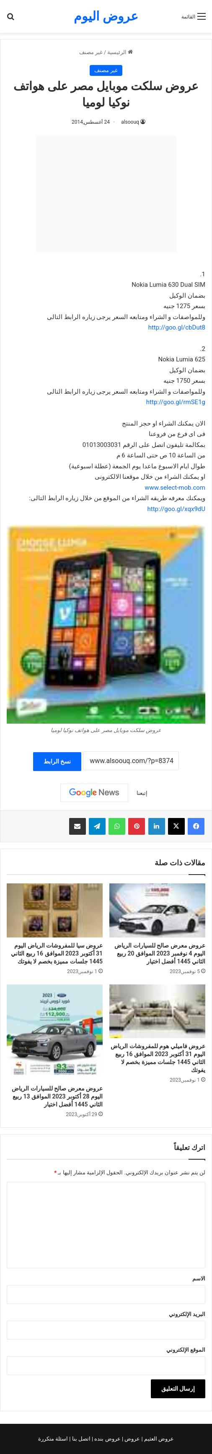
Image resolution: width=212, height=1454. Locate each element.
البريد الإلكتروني (187, 1314)
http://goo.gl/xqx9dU (176, 509)
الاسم (198, 1278)
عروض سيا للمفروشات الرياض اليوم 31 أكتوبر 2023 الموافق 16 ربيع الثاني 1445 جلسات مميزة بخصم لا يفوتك (57, 953)
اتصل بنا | (80, 1439)
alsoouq (130, 122)
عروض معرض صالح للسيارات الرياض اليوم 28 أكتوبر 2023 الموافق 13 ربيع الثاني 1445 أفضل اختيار (57, 1096)
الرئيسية (120, 52)
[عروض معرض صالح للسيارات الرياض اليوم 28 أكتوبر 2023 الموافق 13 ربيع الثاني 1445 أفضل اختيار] (55, 1032)
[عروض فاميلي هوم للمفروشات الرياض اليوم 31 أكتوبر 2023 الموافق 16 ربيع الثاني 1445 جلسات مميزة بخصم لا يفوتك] (157, 1011)
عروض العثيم (158, 1439)
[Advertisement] (106, 194)
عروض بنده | (107, 1439)
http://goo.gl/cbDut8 (176, 327)
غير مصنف (91, 52)
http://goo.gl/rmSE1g (175, 402)
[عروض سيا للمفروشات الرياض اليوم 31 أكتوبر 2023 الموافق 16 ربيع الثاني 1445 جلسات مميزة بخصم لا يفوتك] (55, 910)
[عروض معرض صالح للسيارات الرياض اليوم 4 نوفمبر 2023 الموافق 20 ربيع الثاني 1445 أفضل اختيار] (157, 910)
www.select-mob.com (175, 487)
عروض (132, 1439)
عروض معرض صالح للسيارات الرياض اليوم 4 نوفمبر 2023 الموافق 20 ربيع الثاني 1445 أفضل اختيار (159, 953)
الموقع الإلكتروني (185, 1350)
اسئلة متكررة (53, 1439)
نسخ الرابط (57, 761)
